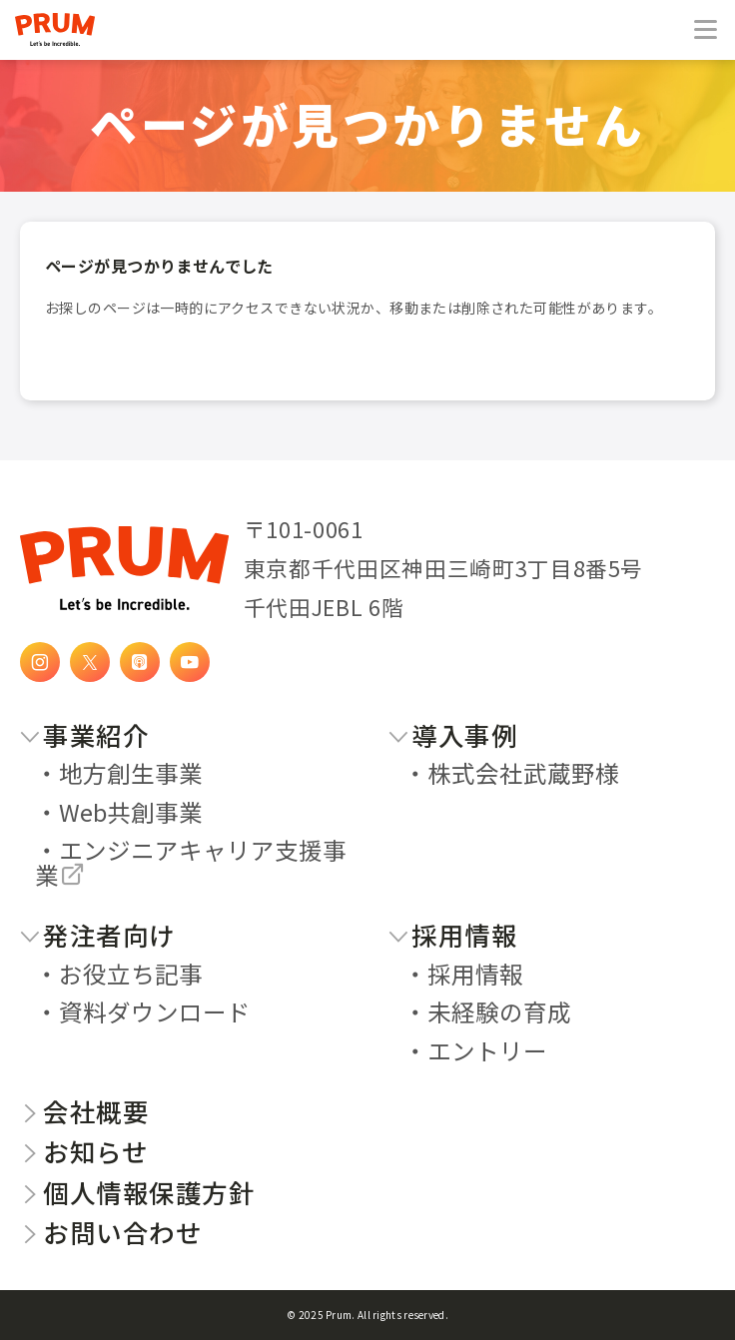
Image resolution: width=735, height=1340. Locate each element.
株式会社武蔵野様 (523, 773)
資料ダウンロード (155, 1011)
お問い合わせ (111, 1231)
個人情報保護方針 (137, 1191)
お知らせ (84, 1150)
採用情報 (452, 934)
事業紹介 (84, 734)
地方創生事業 (131, 773)
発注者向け (98, 934)
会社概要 (84, 1110)
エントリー (487, 1050)
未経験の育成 (499, 1011)
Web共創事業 (131, 812)
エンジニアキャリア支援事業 (191, 862)
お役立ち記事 (131, 974)
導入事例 (452, 734)
